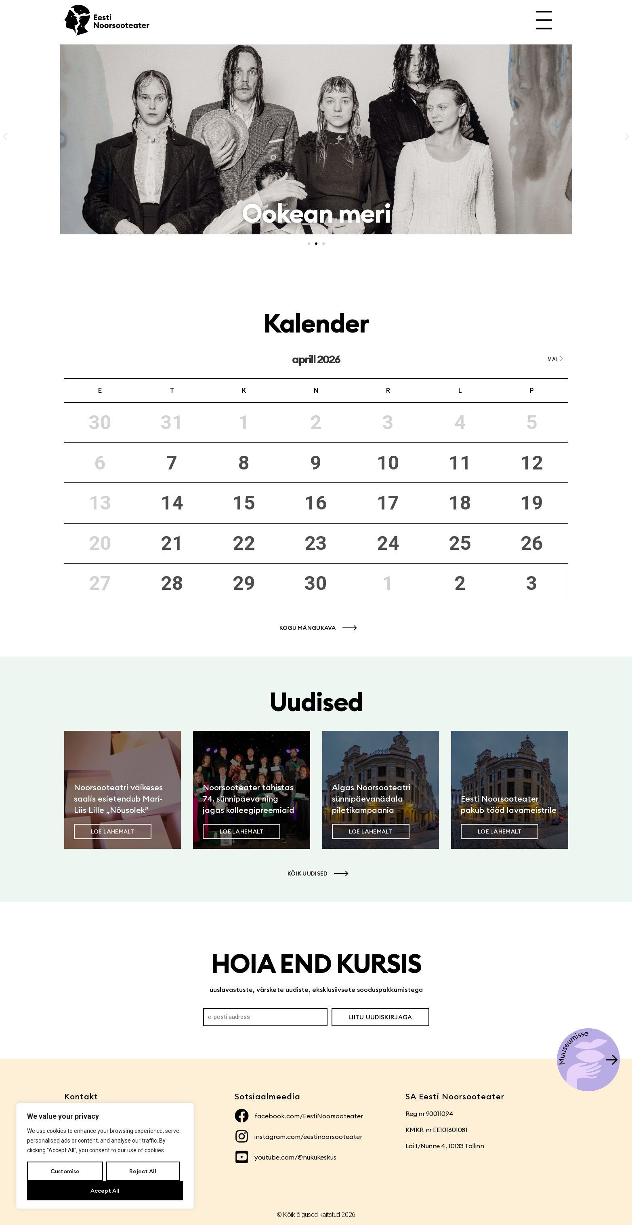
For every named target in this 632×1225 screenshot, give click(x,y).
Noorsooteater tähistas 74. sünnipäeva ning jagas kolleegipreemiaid (248, 798)
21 (172, 543)
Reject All (142, 1171)
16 (315, 502)
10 (388, 462)
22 (244, 543)
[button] (5, 137)
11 (460, 462)
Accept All (105, 1190)
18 (460, 502)
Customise (65, 1171)
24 (388, 543)
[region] (105, 1156)
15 (244, 502)
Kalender (316, 323)
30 (315, 583)
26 (532, 543)
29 (244, 583)
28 (172, 583)
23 (315, 543)
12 (532, 462)
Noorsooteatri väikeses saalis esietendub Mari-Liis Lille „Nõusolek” (118, 798)
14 (172, 502)
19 (532, 502)
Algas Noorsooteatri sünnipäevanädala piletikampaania (371, 798)
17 (388, 502)
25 (460, 543)
